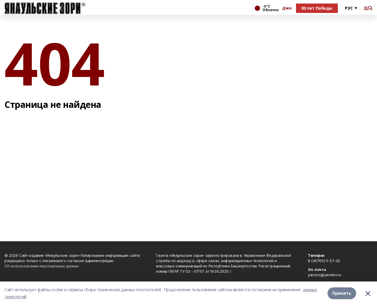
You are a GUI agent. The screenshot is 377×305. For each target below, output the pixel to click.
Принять (341, 293)
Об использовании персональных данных (41, 266)
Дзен (286, 8)
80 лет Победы (317, 8)
